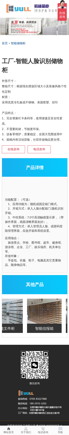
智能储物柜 (18, 43)
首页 (5, 43)
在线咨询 (13, 149)
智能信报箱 (45, 328)
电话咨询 (39, 149)
